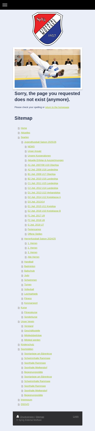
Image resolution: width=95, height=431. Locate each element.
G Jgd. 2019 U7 (36, 225)
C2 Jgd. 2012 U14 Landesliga (43, 188)
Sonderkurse (30, 317)
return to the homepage (57, 107)
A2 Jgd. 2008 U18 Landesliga (43, 169)
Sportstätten (27, 349)
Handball (28, 261)
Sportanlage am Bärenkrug (38, 353)
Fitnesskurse (30, 312)
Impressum (26, 399)
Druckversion (25, 417)
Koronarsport (31, 303)
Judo (26, 275)
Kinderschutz (27, 344)
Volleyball (29, 289)
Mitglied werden (32, 340)
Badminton (29, 266)
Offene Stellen (35, 234)
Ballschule (29, 271)
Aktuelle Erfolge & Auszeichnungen (46, 160)
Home (24, 128)
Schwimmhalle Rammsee (37, 358)
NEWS (31, 146)
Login (76, 416)
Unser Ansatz (34, 151)
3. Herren (32, 252)
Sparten (25, 137)
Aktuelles (25, 132)
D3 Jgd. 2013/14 (36, 202)
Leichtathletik (31, 294)
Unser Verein (27, 321)
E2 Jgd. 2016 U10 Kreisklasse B (44, 211)
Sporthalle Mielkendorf (35, 367)
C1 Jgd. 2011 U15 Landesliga (43, 183)
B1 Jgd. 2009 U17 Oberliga (41, 174)
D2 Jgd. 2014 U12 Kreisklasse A (44, 197)
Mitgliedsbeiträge (33, 335)
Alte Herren (33, 257)
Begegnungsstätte (33, 372)
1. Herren (32, 243)
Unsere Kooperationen (39, 155)
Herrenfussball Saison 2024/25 (40, 238)
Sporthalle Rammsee (35, 363)
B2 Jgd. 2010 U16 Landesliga (43, 178)
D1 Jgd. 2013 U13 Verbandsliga (44, 192)
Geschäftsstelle (32, 330)
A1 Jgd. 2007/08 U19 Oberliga (43, 165)
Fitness (28, 298)
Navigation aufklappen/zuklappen (47, 5)
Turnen (27, 284)
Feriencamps (34, 229)
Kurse (24, 307)
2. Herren (32, 248)
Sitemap (40, 417)
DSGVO (25, 404)
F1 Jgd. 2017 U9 (36, 215)
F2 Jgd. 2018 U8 (36, 220)
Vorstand (28, 326)
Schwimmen (30, 280)
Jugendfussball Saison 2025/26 (40, 142)
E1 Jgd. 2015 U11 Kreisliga (42, 206)
